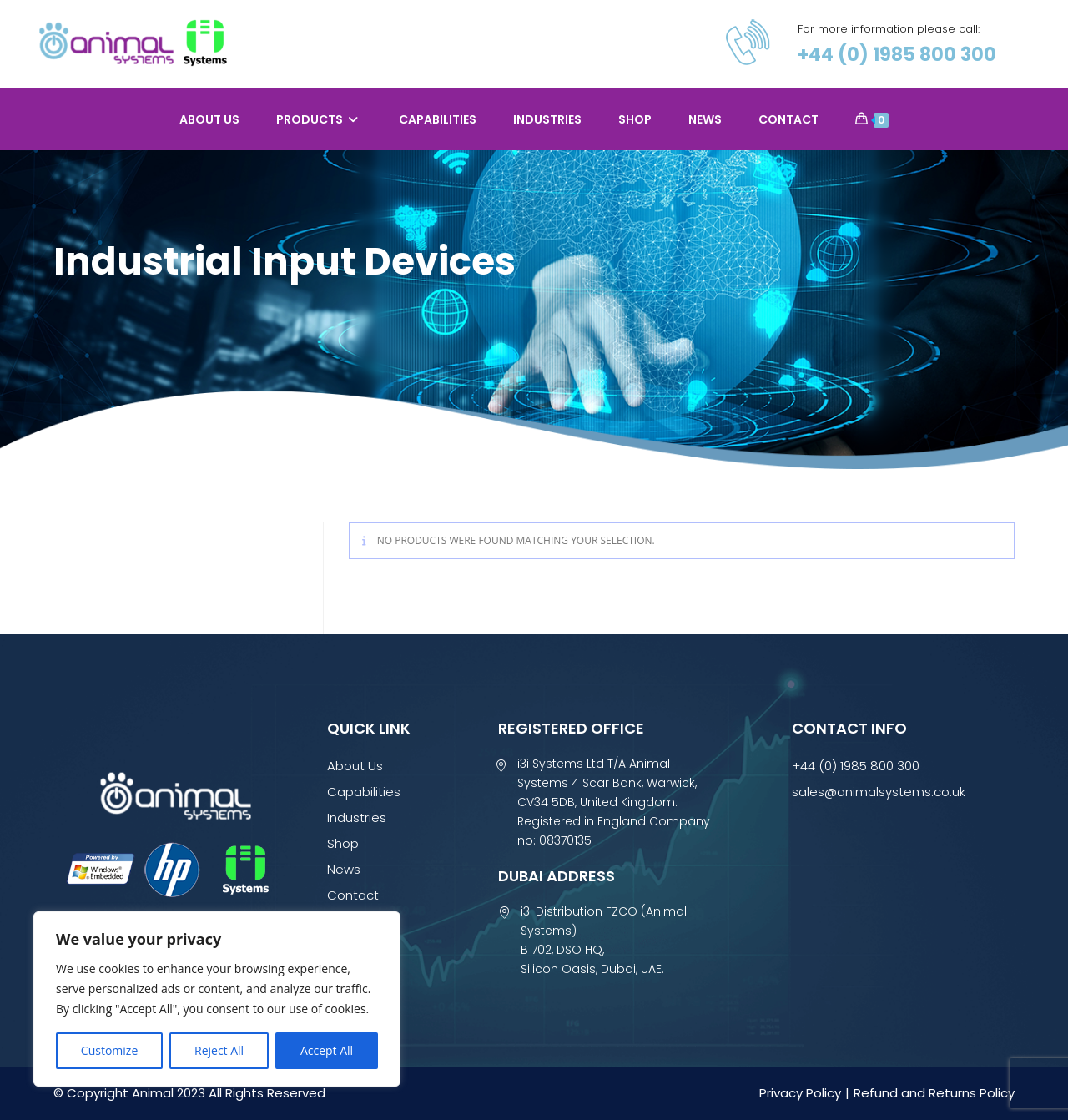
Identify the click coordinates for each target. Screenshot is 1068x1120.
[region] (216, 999)
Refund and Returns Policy (934, 1093)
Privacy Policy (800, 1093)
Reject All (219, 1050)
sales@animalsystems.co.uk (878, 791)
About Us (355, 765)
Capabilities (363, 791)
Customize (109, 1050)
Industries (356, 817)
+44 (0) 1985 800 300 (897, 55)
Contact (353, 895)
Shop (343, 843)
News (343, 869)
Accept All (326, 1050)
